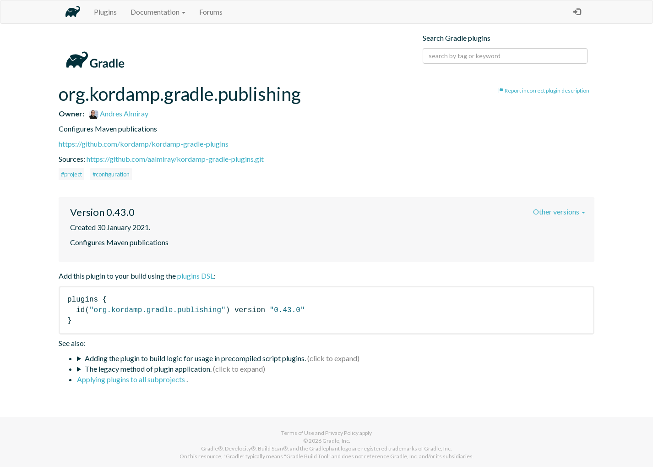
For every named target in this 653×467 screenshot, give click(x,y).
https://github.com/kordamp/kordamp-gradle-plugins (144, 143)
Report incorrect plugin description (543, 90)
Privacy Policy (342, 432)
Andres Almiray (118, 113)
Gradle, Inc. (336, 440)
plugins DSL (195, 275)
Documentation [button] (158, 11)
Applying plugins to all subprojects (131, 379)
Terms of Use (297, 432)
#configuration (111, 174)
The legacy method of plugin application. (148, 368)
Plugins (105, 11)
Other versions (559, 211)
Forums (211, 11)
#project (71, 174)
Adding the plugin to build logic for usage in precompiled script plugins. (195, 358)
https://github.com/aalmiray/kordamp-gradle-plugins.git (175, 158)
